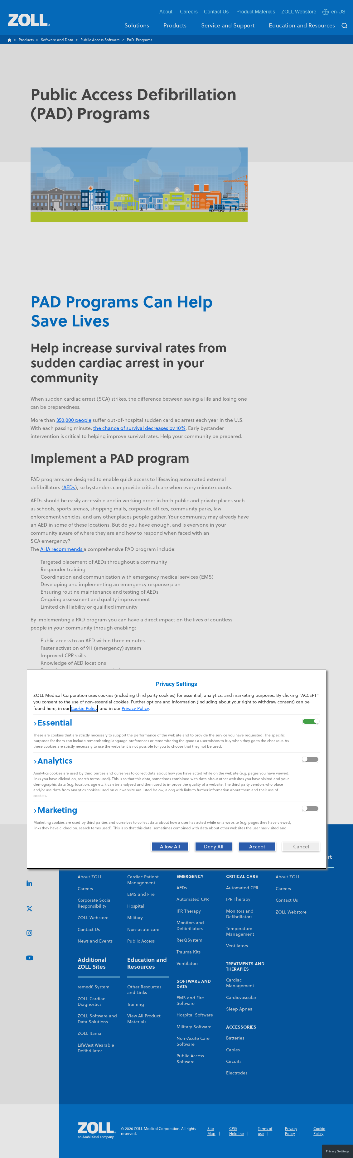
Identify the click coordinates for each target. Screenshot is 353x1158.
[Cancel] (301, 846)
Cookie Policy (84, 708)
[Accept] (257, 846)
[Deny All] (213, 846)
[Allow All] (170, 846)
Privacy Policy (135, 708)
